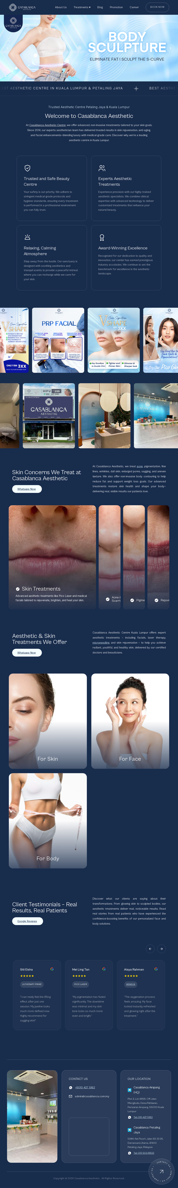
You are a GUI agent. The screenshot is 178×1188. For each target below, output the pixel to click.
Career (134, 7)
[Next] (170, 48)
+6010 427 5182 (85, 1087)
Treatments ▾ (82, 7)
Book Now (157, 7)
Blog (100, 7)
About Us (61, 7)
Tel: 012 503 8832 (144, 1153)
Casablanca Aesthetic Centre (47, 125)
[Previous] (7, 48)
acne (140, 466)
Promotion (116, 7)
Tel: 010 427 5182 (143, 1117)
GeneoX (130, 984)
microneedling (101, 642)
